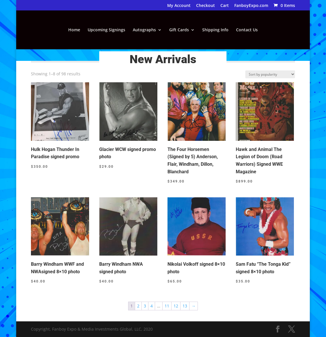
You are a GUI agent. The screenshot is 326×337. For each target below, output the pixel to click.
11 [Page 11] (167, 306)
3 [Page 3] (145, 306)
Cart (224, 5)
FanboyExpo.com (251, 5)
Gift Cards (179, 30)
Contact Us (247, 30)
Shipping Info (215, 30)
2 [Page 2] (138, 306)
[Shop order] (270, 74)
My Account (179, 5)
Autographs (144, 30)
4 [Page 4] (151, 306)
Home (74, 30)
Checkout (205, 5)
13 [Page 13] (185, 306)
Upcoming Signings (106, 30)
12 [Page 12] (176, 306)
